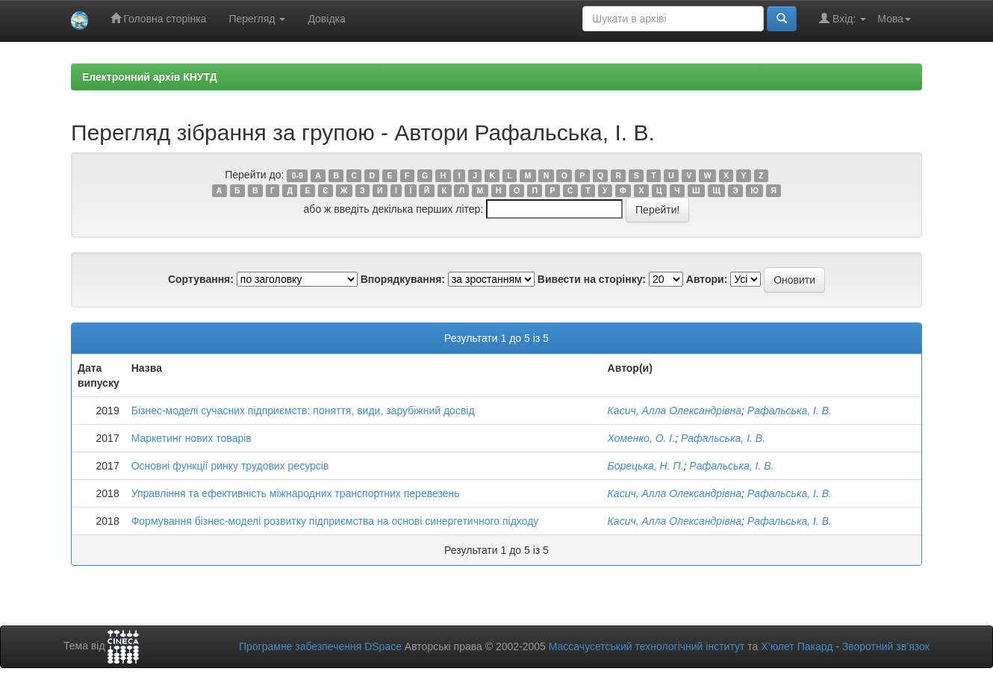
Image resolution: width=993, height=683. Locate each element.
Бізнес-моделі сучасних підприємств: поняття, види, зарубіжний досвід (303, 411)
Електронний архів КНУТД (149, 77)
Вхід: (842, 18)
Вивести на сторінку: (592, 279)
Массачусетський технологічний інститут (647, 646)
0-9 (297, 175)
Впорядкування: (403, 279)
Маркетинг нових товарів (191, 438)
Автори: (707, 279)
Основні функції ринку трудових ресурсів (230, 466)
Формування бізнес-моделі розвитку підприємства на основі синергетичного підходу (335, 521)
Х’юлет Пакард (796, 646)
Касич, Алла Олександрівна (674, 411)
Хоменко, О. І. (642, 438)
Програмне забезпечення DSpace (320, 646)
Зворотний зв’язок (886, 646)
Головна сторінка (158, 18)
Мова (894, 19)
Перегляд (256, 19)
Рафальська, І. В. (789, 411)
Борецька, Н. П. (646, 466)
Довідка (326, 19)
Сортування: (201, 279)
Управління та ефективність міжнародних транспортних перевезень (295, 493)
